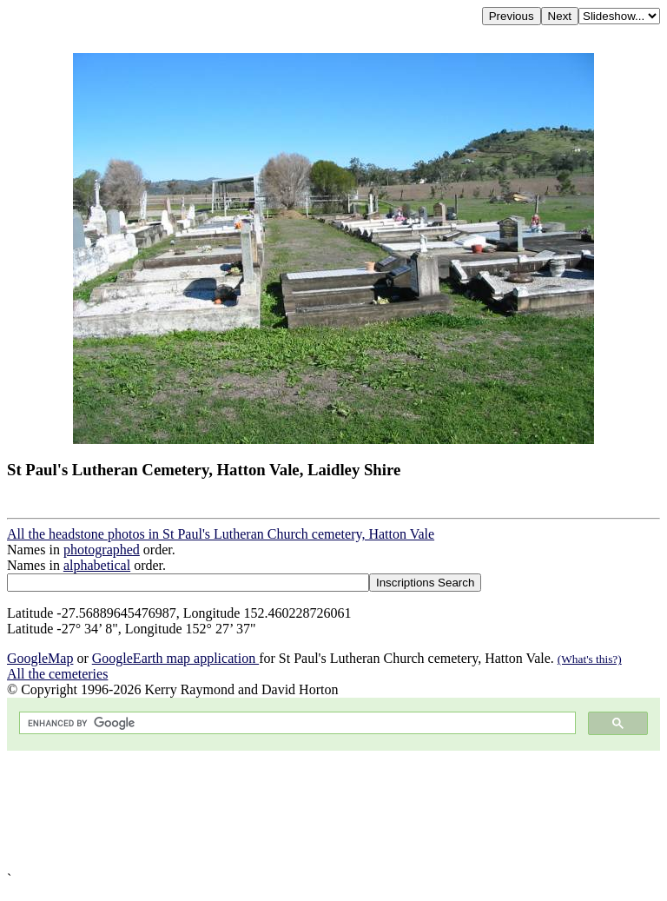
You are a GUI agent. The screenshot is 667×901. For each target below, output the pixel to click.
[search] (296, 723)
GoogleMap (40, 658)
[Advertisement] (333, 811)
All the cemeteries (57, 673)
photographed (101, 549)
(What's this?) (590, 659)
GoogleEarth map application (175, 658)
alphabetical (96, 565)
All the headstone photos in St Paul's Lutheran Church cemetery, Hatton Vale (220, 534)
